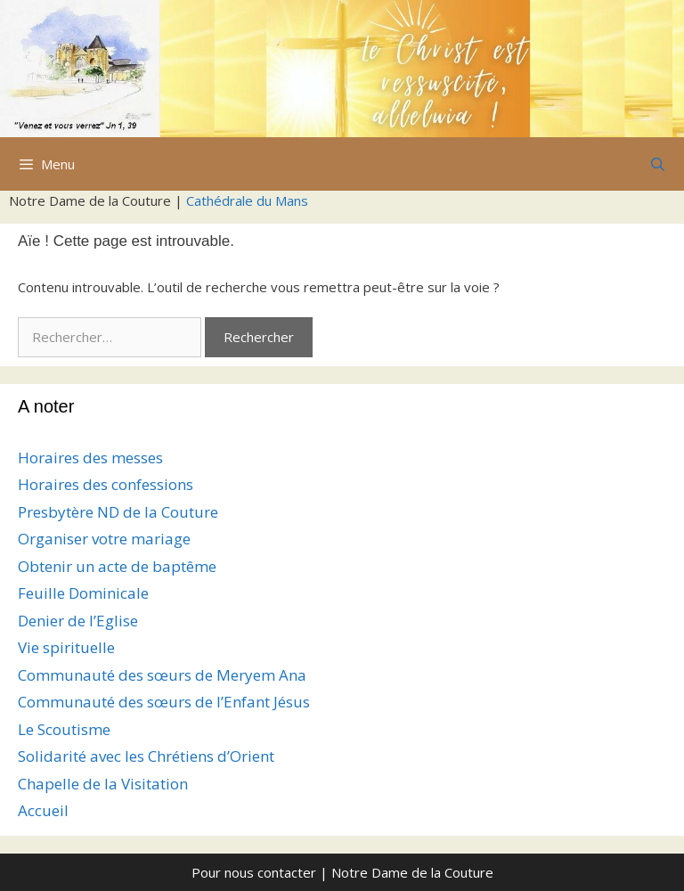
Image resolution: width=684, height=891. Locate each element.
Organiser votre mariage (104, 538)
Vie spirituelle (66, 647)
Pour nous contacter (253, 872)
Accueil (43, 810)
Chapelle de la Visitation (103, 783)
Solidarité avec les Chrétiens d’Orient (146, 756)
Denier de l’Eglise (78, 620)
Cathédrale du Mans (247, 200)
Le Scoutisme (64, 729)
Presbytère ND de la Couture (118, 512)
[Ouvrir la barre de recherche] (657, 164)
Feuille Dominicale (83, 593)
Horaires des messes (90, 457)
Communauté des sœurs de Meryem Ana (162, 675)
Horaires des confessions (105, 484)
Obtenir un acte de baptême (117, 566)
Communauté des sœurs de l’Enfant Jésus (164, 701)
